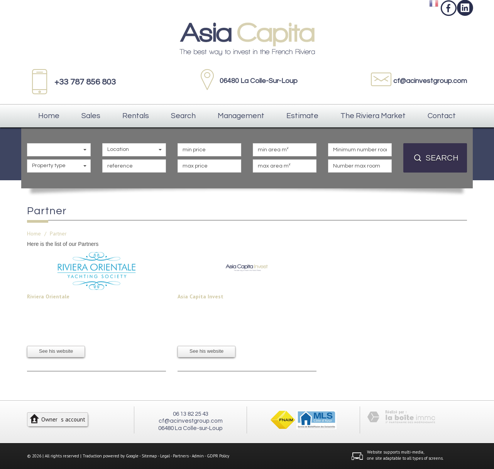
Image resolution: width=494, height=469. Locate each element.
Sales (90, 116)
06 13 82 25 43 (190, 414)
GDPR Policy (218, 456)
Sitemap (149, 456)
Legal (165, 456)
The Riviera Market (373, 116)
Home (48, 116)
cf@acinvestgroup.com (430, 81)
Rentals (135, 116)
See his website (56, 351)
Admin (198, 456)
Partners (181, 456)
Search (183, 116)
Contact (442, 116)
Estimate (302, 116)
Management (241, 116)
